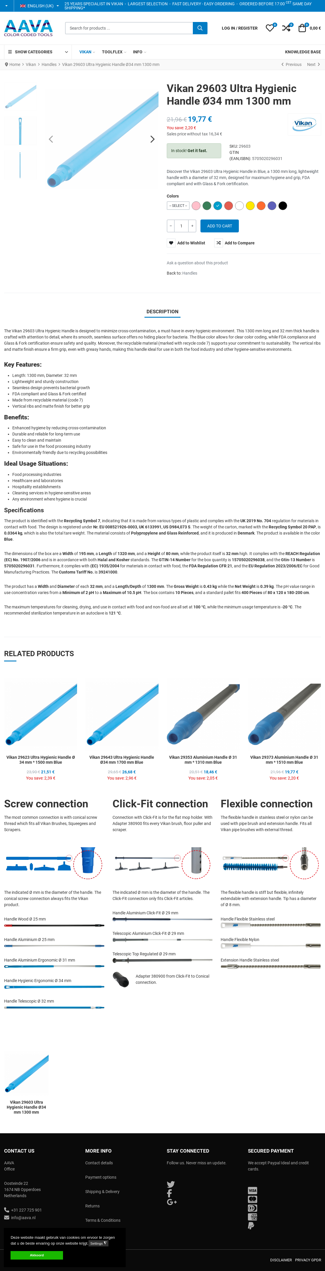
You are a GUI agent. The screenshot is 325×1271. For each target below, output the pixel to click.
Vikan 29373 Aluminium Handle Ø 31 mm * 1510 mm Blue (284, 760)
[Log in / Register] (240, 28)
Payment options (100, 1177)
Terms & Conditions (102, 1220)
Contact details (99, 1163)
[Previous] (291, 65)
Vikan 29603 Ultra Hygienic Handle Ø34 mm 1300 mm (26, 1107)
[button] (7, 5)
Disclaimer (281, 1260)
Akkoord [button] (37, 1255)
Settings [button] (98, 1243)
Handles (189, 273)
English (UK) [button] (37, 6)
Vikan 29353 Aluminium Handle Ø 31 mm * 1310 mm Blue (203, 760)
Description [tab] (162, 311)
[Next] (313, 65)
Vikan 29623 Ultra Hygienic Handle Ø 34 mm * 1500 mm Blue (40, 760)
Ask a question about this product (197, 263)
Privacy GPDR (308, 1260)
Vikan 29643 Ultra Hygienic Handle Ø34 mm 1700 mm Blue (121, 760)
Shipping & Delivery (102, 1191)
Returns (92, 1206)
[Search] (200, 28)
